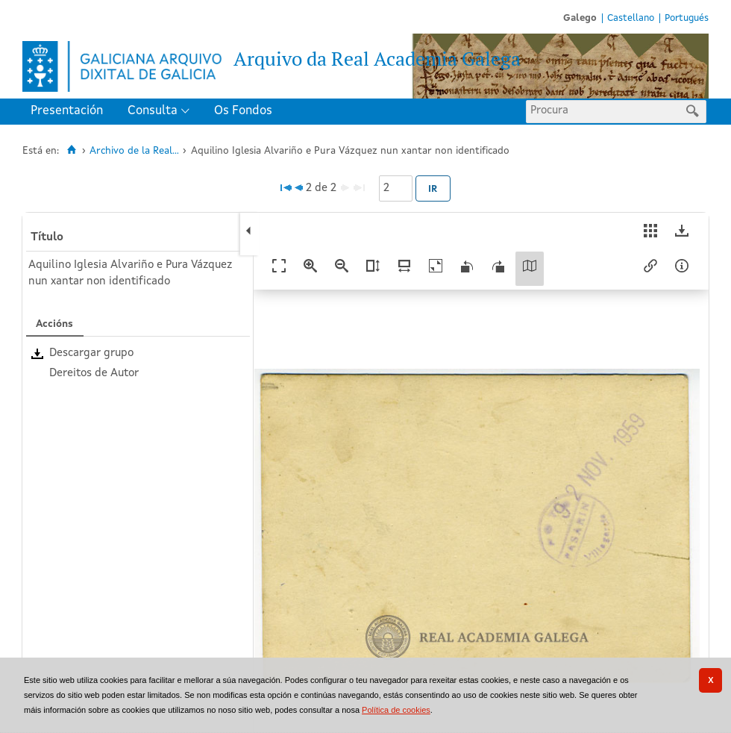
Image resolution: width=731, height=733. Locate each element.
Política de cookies (396, 709)
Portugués (687, 18)
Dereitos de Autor (94, 373)
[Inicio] (71, 150)
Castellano (630, 18)
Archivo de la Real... (134, 151)
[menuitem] (70, 112)
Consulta (153, 111)
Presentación (67, 111)
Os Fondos (243, 111)
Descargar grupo (91, 353)
